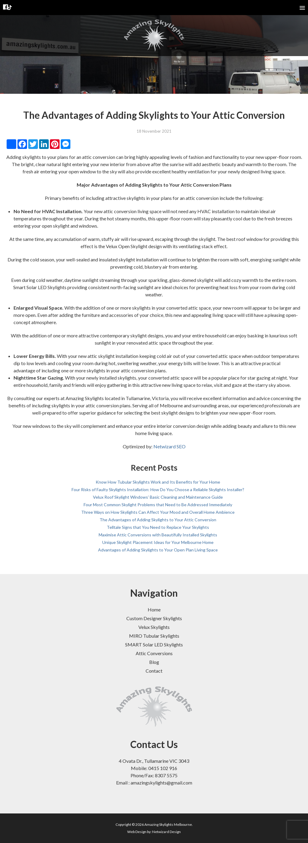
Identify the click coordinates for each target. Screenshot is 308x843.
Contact (154, 671)
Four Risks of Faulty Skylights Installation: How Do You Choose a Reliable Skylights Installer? (158, 489)
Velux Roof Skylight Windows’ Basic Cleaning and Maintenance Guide (158, 497)
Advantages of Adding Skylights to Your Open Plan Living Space (158, 549)
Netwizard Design (166, 831)
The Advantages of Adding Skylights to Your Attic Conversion (158, 519)
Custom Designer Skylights (154, 618)
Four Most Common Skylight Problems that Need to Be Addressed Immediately (158, 504)
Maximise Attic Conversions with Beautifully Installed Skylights (158, 534)
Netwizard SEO (169, 446)
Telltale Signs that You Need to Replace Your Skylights (158, 527)
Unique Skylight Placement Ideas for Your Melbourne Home (158, 542)
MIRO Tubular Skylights (154, 636)
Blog (154, 662)
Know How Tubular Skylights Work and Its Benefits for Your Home (158, 482)
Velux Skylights (154, 627)
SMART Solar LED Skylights (154, 644)
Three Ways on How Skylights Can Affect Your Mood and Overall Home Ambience (158, 512)
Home (154, 609)
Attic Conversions (154, 653)
